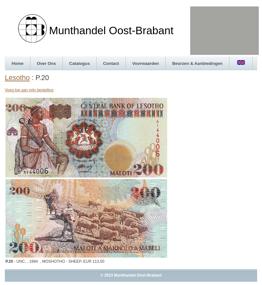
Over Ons (46, 63)
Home (18, 63)
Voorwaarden (145, 63)
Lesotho (17, 78)
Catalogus (79, 63)
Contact (111, 63)
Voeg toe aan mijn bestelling (29, 90)
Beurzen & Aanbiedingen (197, 63)
